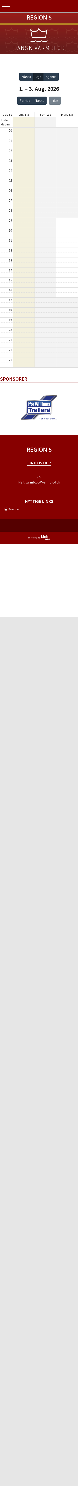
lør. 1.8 (24, 114)
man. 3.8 (67, 114)
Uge (38, 77)
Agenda (51, 77)
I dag (54, 100)
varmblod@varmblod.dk (43, 482)
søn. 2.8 (45, 114)
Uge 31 (7, 114)
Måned (26, 77)
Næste (39, 100)
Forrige (25, 100)
